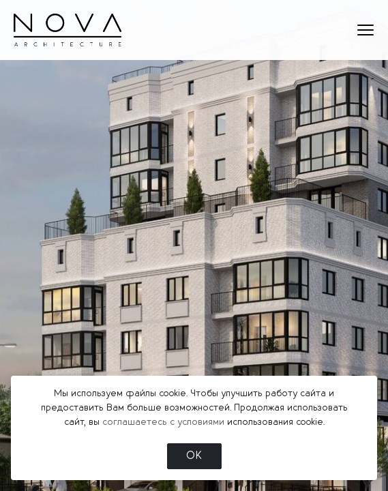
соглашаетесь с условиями (163, 422)
